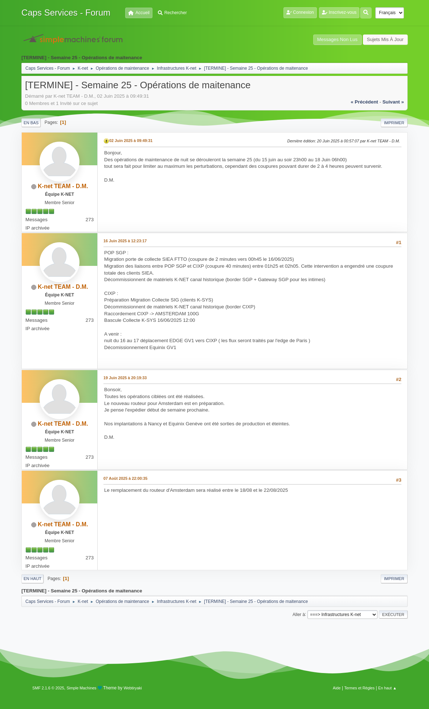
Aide (337, 688)
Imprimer (394, 123)
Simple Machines (81, 688)
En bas (31, 123)
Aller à (299, 614)
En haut (32, 578)
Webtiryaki (133, 688)
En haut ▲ (387, 688)
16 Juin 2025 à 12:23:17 (125, 241)
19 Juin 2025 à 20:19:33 (125, 378)
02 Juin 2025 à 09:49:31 (130, 140)
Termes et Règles (359, 688)
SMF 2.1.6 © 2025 (48, 688)
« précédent (364, 102)
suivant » (393, 102)
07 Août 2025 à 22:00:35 (125, 478)
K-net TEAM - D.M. (63, 186)
